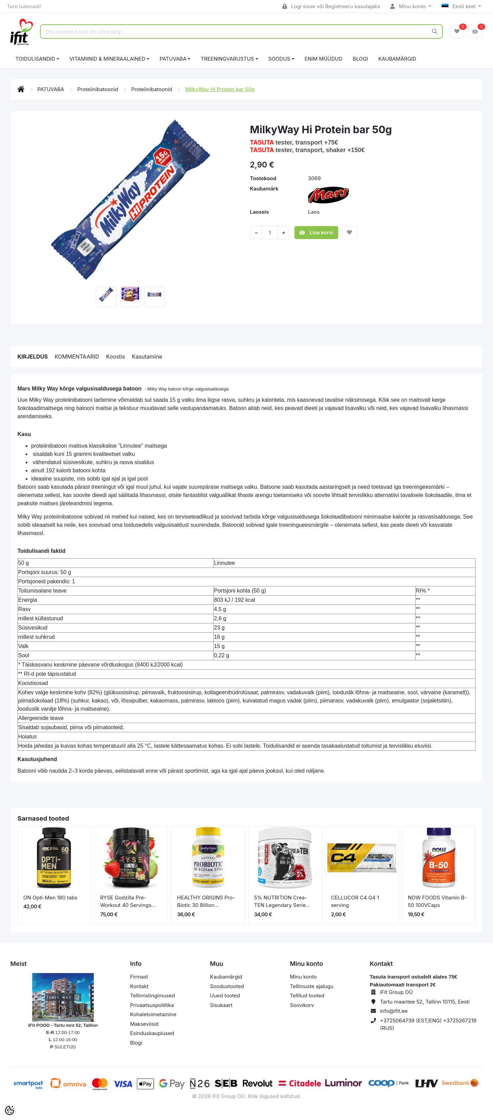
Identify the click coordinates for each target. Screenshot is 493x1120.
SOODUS (279, 58)
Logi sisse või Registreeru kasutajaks (331, 6)
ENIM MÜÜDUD (324, 58)
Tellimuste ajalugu (311, 986)
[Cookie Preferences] (9, 1110)
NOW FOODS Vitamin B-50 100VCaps (437, 901)
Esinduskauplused (152, 1033)
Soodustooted (227, 986)
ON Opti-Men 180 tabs (50, 897)
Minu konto (408, 6)
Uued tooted (225, 995)
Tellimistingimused (152, 995)
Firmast (139, 976)
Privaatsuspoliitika (152, 1005)
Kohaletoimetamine (153, 1014)
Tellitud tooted (307, 995)
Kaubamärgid (397, 58)
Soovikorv (302, 1005)
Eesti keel (459, 6)
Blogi (136, 1043)
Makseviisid (144, 1024)
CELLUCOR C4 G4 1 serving (355, 901)
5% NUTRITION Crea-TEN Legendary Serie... (282, 901)
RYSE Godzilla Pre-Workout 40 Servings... (128, 901)
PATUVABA (173, 58)
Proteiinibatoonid (98, 89)
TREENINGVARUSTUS (227, 58)
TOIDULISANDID (35, 58)
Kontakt (139, 986)
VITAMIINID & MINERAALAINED (107, 58)
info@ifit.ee (394, 1011)
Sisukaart (221, 1005)
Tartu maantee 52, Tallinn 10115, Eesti (425, 1001)
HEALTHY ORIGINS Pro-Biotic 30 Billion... (206, 901)
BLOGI (360, 58)
